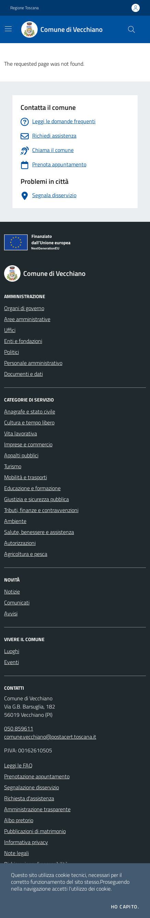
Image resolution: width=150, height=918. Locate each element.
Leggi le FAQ (18, 765)
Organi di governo (24, 308)
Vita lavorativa (20, 433)
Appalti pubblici (21, 455)
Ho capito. (125, 906)
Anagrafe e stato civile (29, 411)
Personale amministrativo (33, 363)
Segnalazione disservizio (31, 787)
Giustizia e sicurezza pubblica (36, 499)
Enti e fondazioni (23, 341)
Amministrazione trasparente (37, 809)
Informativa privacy (26, 842)
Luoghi (11, 651)
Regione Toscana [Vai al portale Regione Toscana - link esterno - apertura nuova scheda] (24, 8)
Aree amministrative (27, 319)
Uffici (9, 330)
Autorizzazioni (20, 543)
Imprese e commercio (28, 444)
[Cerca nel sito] (131, 29)
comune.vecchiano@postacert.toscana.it (50, 736)
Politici (11, 352)
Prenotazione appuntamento (37, 776)
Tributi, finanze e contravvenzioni (41, 510)
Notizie (12, 591)
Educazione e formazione (32, 488)
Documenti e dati (23, 374)
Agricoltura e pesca (25, 554)
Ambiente (15, 521)
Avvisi (10, 613)
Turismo (12, 466)
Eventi (11, 662)
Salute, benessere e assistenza (39, 532)
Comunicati (16, 602)
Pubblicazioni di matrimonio (35, 831)
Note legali (16, 853)
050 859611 (18, 728)
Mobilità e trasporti (25, 477)
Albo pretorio (18, 820)
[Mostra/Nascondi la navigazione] (8, 29)
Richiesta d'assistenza (29, 798)
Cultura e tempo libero (29, 422)
